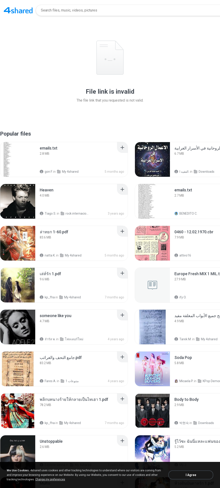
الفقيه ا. (181, 171)
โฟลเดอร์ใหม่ (71, 339)
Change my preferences (50, 479)
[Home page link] (18, 10)
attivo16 (182, 255)
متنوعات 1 (70, 381)
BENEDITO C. (185, 213)
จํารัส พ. (47, 339)
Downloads (204, 171)
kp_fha (47, 297)
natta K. (47, 255)
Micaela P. (183, 381)
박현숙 (181, 423)
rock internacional (75, 213)
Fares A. (48, 381)
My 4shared (68, 171)
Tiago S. (48, 213)
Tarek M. (182, 339)
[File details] (17, 159)
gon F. (46, 171)
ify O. (180, 297)
